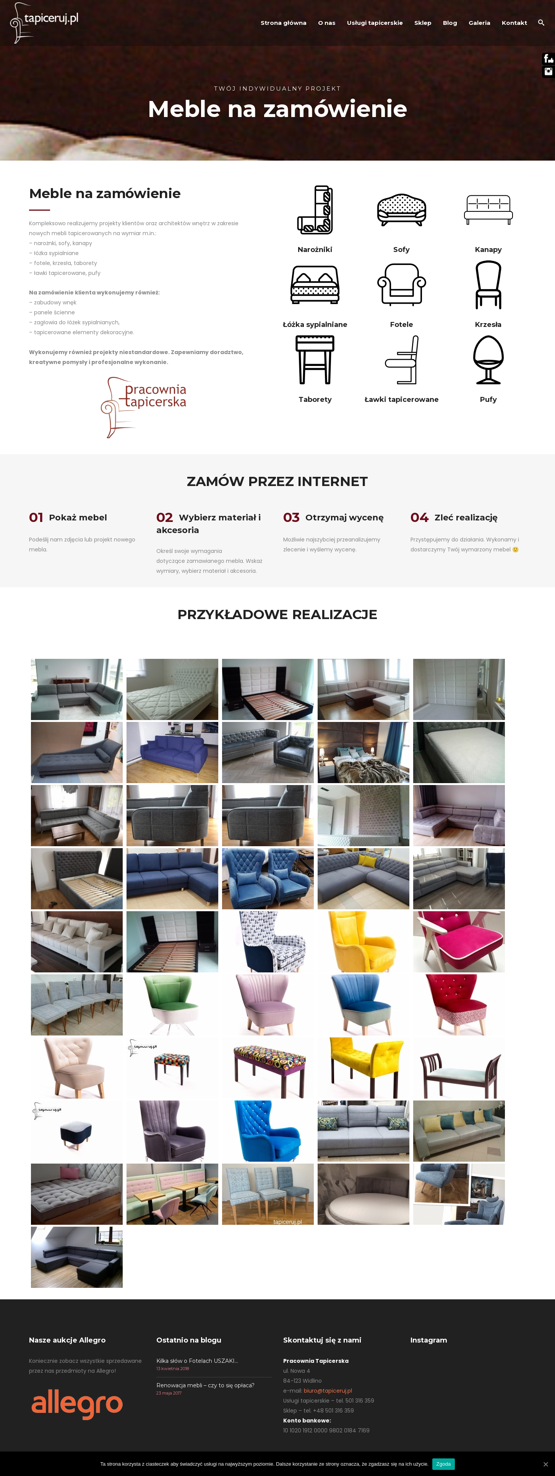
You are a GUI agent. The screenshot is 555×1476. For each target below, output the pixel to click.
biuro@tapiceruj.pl (328, 1391)
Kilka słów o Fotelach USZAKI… (197, 1360)
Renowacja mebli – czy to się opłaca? (205, 1385)
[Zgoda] (545, 1464)
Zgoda (443, 1464)
